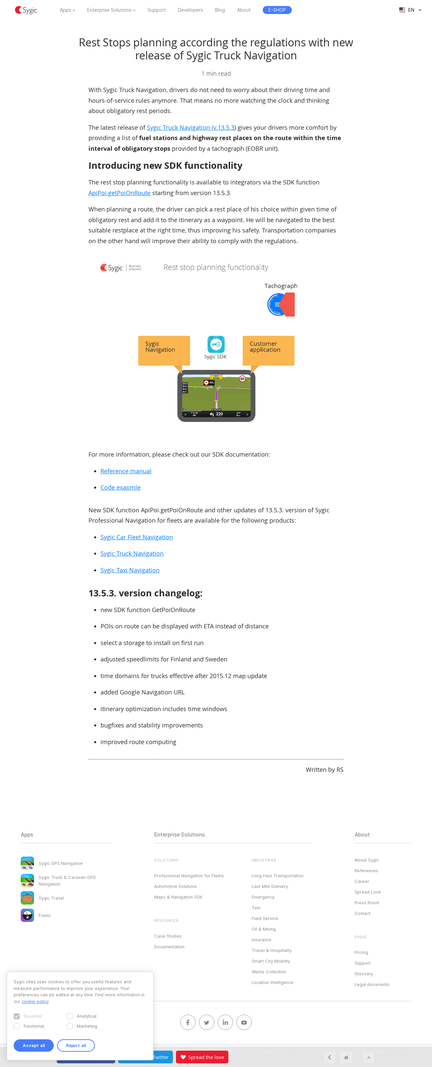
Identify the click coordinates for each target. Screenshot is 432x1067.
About (244, 10)
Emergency (263, 897)
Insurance (261, 939)
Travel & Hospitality (272, 950)
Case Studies (168, 936)
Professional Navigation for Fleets (189, 875)
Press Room (367, 902)
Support (157, 10)
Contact (363, 913)
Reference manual (126, 471)
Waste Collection (269, 971)
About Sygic (367, 860)
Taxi (256, 907)
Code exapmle (120, 487)
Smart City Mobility (271, 961)
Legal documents (372, 984)
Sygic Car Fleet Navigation (136, 537)
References (366, 870)
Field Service (265, 918)
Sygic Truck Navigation (132, 553)
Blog (220, 10)
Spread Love (368, 892)
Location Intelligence (272, 982)
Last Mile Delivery (270, 886)
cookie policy (35, 1001)
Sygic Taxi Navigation (130, 570)
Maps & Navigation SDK (178, 897)
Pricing (361, 952)
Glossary (364, 973)
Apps (65, 10)
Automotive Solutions (175, 886)
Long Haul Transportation (277, 875)
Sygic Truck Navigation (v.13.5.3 (190, 127)
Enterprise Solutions (109, 10)
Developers (190, 10)
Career (362, 881)
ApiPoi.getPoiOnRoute (119, 193)
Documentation (169, 946)
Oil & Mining (264, 929)
